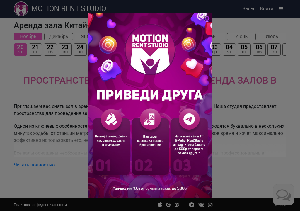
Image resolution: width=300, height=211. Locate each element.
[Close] (207, 18)
